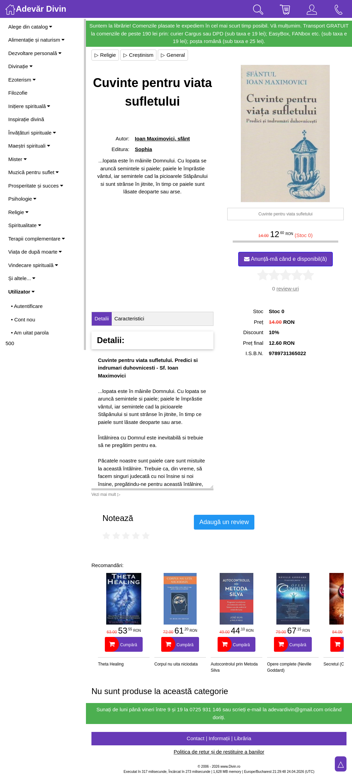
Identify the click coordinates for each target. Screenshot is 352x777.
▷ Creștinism (138, 55)
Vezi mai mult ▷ (105, 494)
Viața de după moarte (35, 252)
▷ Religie (105, 55)
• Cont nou (23, 319)
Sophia (143, 149)
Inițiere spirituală (29, 106)
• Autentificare (27, 306)
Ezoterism (22, 80)
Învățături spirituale (32, 133)
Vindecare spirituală (33, 265)
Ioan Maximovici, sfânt (162, 138)
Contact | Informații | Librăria (219, 738)
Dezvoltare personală (35, 53)
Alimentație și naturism (36, 40)
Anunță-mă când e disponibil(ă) (285, 259)
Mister (17, 159)
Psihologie (22, 199)
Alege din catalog (30, 27)
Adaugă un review (224, 522)
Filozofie (18, 93)
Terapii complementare (36, 239)
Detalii (102, 318)
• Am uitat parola (29, 333)
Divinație (20, 66)
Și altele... (21, 278)
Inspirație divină (26, 119)
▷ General (173, 55)
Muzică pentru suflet (33, 172)
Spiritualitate (24, 225)
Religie (18, 212)
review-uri (287, 288)
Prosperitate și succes (35, 186)
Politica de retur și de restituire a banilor (219, 752)
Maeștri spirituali (29, 146)
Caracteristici (129, 318)
